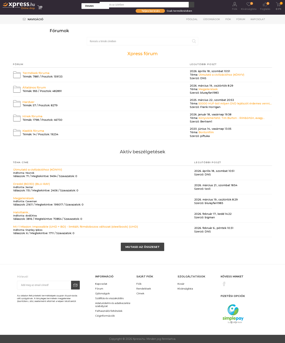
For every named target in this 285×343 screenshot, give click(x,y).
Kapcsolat (258, 19)
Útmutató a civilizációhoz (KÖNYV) (221, 74)
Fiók (234, 8)
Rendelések (143, 288)
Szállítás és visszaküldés (109, 298)
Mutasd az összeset (142, 247)
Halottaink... (21, 212)
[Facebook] (224, 284)
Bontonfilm (206, 132)
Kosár (181, 283)
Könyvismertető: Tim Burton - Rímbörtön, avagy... (232, 118)
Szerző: (194, 78)
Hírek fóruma (32, 116)
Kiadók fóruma (33, 130)
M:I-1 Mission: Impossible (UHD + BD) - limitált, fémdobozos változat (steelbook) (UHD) (75, 226)
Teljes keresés (150, 10)
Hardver (28, 101)
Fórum (240, 19)
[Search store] (144, 4)
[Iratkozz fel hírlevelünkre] (44, 285)
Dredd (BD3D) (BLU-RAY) (31, 184)
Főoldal (192, 19)
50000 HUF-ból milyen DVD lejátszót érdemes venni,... (235, 103)
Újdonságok (211, 19)
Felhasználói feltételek (108, 310)
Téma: (194, 74)
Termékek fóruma (35, 73)
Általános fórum (34, 87)
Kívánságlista (185, 288)
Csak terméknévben (179, 10)
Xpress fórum (142, 53)
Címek (140, 293)
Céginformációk (105, 315)
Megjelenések (208, 89)
